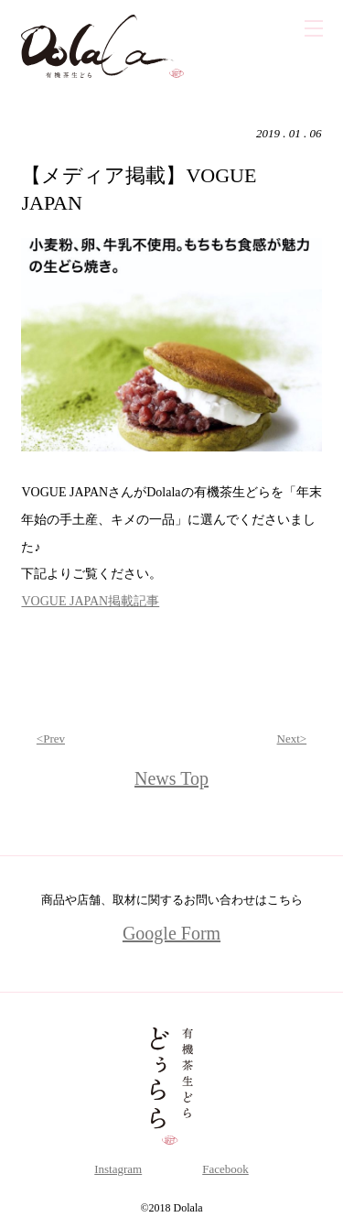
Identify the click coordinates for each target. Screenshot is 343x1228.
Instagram (118, 1169)
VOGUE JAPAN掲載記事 (90, 601)
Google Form (171, 933)
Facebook (225, 1169)
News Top (171, 778)
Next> (292, 738)
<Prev (51, 738)
